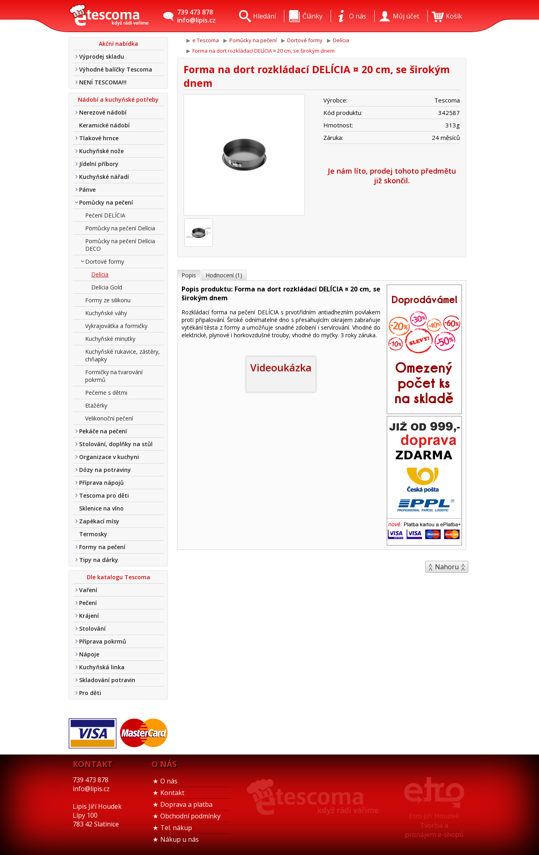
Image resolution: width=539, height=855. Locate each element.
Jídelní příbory (98, 164)
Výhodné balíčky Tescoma (115, 69)
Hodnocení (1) (224, 275)
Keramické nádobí (104, 125)
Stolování (92, 628)
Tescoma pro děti (104, 495)
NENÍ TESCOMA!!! (103, 82)
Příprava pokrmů (102, 641)
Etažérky (96, 405)
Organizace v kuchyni (109, 457)
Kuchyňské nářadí (104, 176)
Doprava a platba (186, 804)
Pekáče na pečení (103, 431)
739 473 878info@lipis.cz (196, 16)
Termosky (93, 534)
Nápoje (89, 654)
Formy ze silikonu (108, 300)
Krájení (89, 615)
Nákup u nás (179, 839)
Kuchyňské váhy (106, 313)
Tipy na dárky (98, 560)
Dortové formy (104, 261)
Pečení (88, 603)
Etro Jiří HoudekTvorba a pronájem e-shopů (434, 825)
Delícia (99, 274)
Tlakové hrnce (98, 138)
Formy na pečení (102, 547)
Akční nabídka (118, 43)
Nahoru (447, 566)
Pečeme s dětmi (106, 392)
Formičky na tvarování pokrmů (114, 375)
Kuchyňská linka (102, 667)
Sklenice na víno (101, 508)
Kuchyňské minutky (110, 338)
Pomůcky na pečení (106, 202)
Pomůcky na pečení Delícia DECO (120, 244)
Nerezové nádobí (103, 112)
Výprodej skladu (101, 56)
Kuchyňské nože (101, 151)
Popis (189, 275)
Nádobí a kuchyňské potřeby (118, 99)
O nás (169, 781)
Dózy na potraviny (105, 470)
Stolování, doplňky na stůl (116, 444)
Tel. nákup (176, 827)
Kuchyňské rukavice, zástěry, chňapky (122, 355)
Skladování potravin (107, 680)
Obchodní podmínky (190, 816)
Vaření (88, 590)
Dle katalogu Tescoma (118, 577)
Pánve (87, 189)
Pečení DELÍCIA (105, 215)
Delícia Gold (106, 287)
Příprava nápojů (101, 482)
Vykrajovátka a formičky (116, 326)
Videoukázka (281, 367)
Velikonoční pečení (109, 418)
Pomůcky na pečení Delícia (120, 228)
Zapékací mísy (99, 521)
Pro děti (90, 693)
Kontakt (172, 792)
